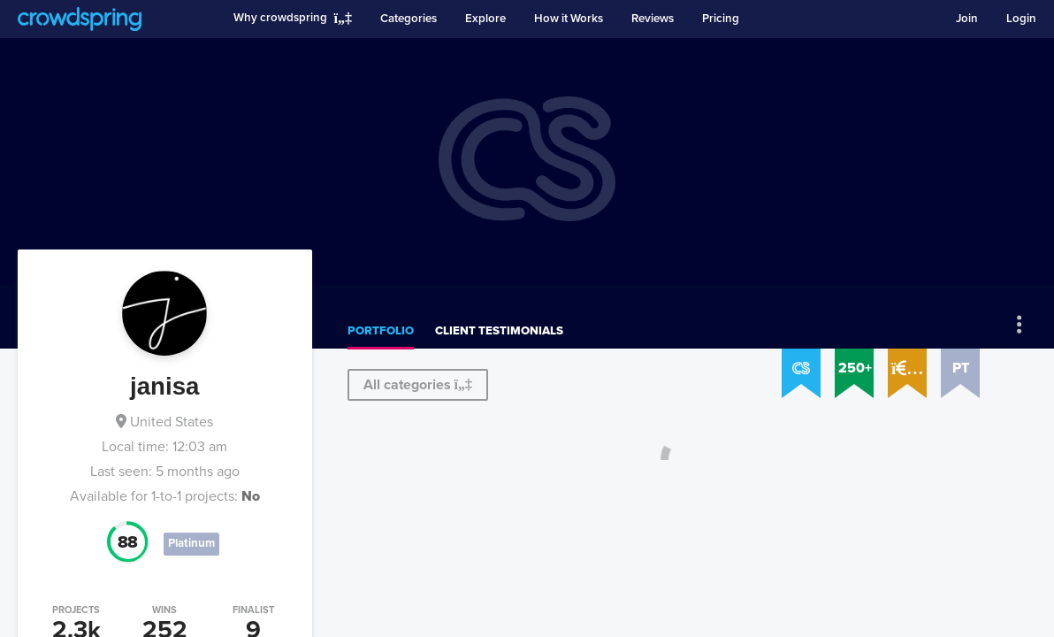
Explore (485, 19)
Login (1021, 19)
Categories (408, 19)
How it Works (568, 19)
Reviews (652, 19)
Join (967, 19)
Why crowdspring (280, 18)
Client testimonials (499, 331)
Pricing (720, 19)
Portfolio (381, 331)
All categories (417, 385)
